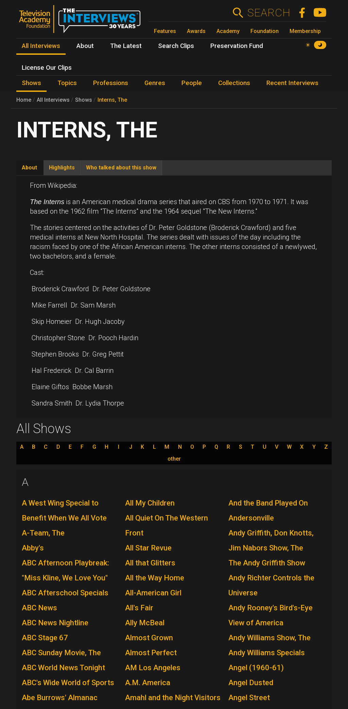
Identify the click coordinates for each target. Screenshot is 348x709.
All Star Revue (148, 548)
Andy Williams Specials (266, 652)
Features (165, 31)
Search (268, 13)
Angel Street (249, 697)
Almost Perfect (151, 652)
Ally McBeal (144, 623)
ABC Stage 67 (45, 637)
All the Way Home (154, 578)
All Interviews (53, 100)
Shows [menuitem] (31, 83)
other (174, 459)
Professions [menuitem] (110, 83)
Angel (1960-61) (256, 667)
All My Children (150, 503)
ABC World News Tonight (63, 667)
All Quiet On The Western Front (166, 525)
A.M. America (147, 682)
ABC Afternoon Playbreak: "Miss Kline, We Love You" (65, 570)
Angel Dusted (250, 682)
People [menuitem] (191, 83)
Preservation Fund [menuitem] (236, 46)
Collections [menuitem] (234, 83)
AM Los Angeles (152, 667)
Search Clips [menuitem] (176, 46)
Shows (83, 100)
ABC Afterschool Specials (65, 593)
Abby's (33, 548)
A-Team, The (43, 533)
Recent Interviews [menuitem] (292, 83)
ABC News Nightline (55, 623)
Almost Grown (149, 637)
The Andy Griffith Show (266, 563)
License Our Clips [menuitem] (47, 67)
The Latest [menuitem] (126, 46)
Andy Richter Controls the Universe (271, 585)
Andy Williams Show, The (269, 637)
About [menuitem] (85, 46)
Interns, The (112, 100)
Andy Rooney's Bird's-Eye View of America (270, 615)
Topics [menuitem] (67, 83)
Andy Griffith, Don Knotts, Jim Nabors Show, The (271, 540)
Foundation (264, 31)
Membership (305, 31)
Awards (196, 31)
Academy (228, 31)
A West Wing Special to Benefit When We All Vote (64, 510)
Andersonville (251, 518)
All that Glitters (150, 563)
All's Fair (139, 608)
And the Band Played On (268, 503)
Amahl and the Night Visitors (173, 697)
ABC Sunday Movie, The (61, 652)
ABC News (39, 608)
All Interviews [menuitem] (41, 46)
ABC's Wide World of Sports (68, 682)
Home (23, 100)
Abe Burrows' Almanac (60, 697)
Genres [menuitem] (154, 83)
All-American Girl (153, 593)
